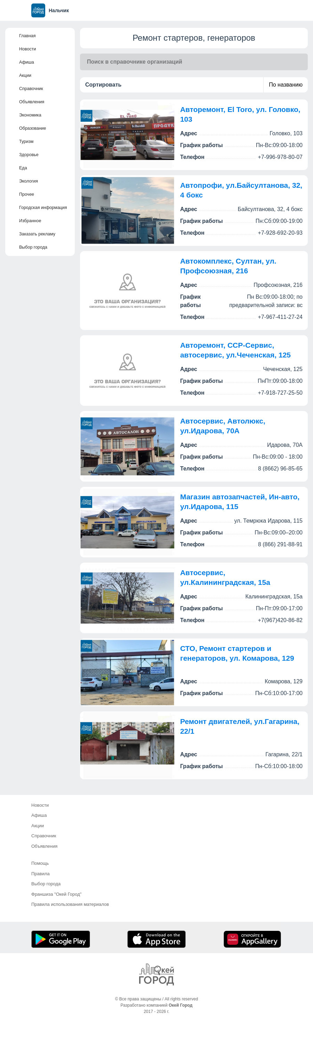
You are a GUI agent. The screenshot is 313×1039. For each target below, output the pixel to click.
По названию (286, 85)
